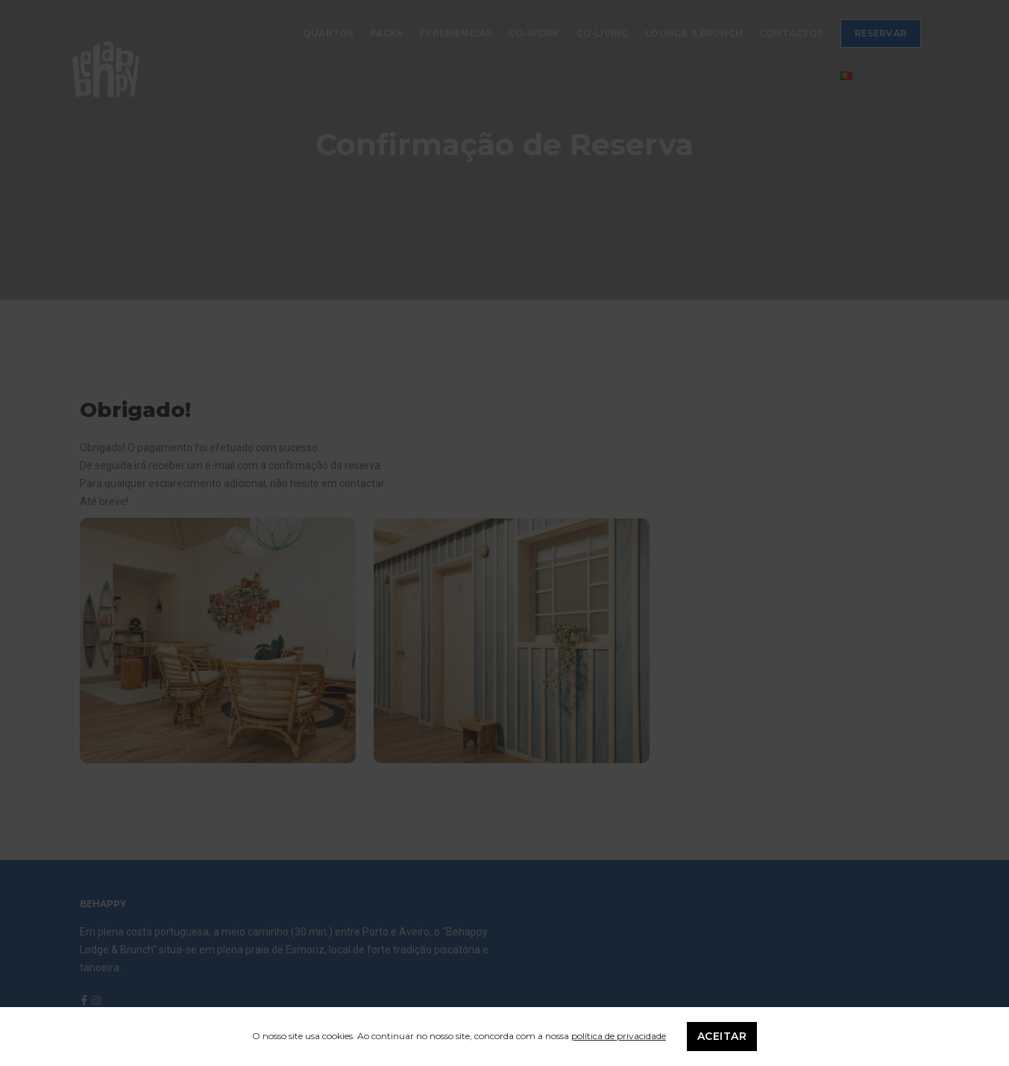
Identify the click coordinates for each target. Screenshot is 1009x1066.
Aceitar (722, 1036)
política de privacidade (618, 1035)
